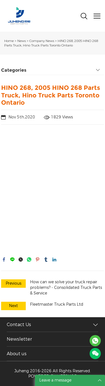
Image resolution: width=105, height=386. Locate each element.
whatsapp (29, 259)
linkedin (54, 259)
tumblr (46, 259)
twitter (21, 259)
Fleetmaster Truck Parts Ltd (56, 304)
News (21, 41)
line (12, 259)
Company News (41, 41)
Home (9, 41)
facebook (4, 259)
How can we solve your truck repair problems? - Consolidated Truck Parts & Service (66, 287)
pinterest (37, 259)
